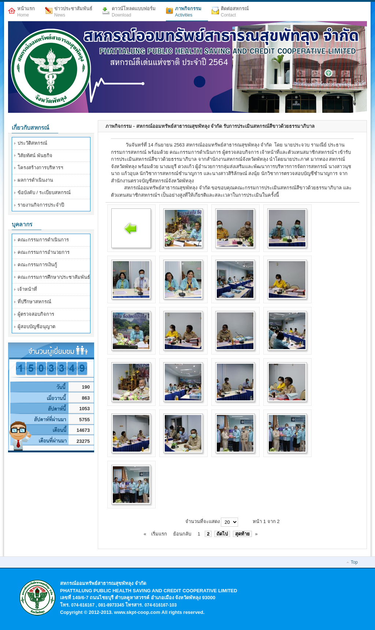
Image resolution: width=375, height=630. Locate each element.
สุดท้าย (242, 534)
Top (354, 562)
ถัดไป (222, 534)
